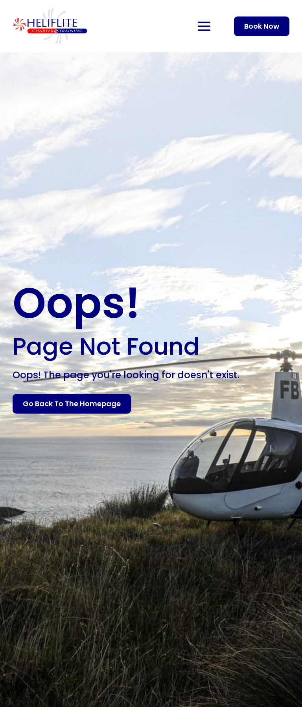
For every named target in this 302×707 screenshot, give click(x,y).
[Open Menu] (204, 26)
